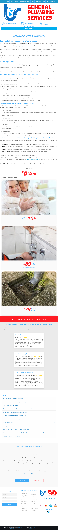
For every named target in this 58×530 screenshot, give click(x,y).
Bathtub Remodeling (33, 493)
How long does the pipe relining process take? (13, 398)
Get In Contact (36, 480)
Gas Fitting (24, 510)
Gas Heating (33, 505)
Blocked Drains (38, 1)
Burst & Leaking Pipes (24, 496)
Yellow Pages (24, 473)
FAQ (44, 1)
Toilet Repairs (24, 493)
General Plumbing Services (24, 1)
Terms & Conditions (32, 528)
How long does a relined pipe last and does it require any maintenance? (19, 408)
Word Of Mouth (31, 473)
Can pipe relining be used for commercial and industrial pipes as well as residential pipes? (23, 432)
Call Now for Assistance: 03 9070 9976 (29, 319)
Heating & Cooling (33, 503)
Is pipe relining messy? (8, 422)
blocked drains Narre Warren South (34, 159)
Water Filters (33, 501)
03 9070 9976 (29, 29)
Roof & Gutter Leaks (34, 499)
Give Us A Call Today (22, 480)
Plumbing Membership (33, 511)
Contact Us (52, 1)
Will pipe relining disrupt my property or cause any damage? (16, 402)
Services (16, 1)
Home (7, 1)
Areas (32, 1)
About (12, 1)
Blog (47, 1)
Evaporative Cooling (34, 508)
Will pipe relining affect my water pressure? (13, 436)
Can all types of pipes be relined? (10, 405)
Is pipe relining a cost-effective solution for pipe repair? (15, 412)
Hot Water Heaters (24, 499)
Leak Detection (24, 501)
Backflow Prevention (34, 496)
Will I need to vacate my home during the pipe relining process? (17, 419)
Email (37, 473)
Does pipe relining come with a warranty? (12, 425)
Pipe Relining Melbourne (24, 507)
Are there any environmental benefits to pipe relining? (15, 415)
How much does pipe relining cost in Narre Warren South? (16, 429)
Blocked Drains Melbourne (24, 504)
